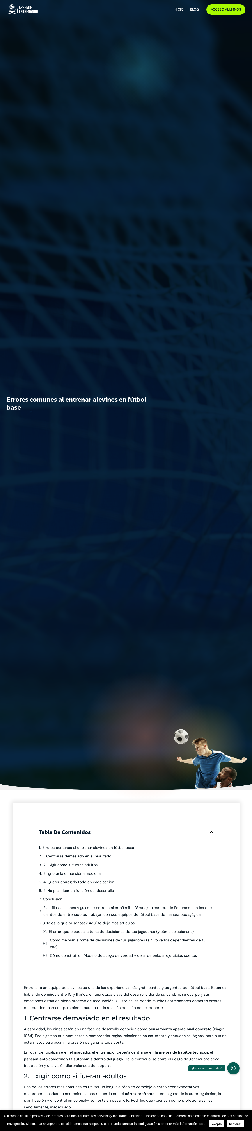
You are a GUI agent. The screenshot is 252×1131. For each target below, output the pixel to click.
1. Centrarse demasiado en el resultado (77, 856)
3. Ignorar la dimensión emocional (72, 873)
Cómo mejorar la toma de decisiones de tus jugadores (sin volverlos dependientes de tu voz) (128, 943)
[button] (211, 832)
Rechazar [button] (235, 1124)
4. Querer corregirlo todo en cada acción (78, 882)
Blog (194, 9)
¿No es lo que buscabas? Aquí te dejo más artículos (89, 923)
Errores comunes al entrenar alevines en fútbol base (88, 847)
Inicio (179, 9)
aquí (202, 1123)
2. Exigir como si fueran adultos (70, 864)
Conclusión (52, 899)
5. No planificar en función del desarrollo (78, 890)
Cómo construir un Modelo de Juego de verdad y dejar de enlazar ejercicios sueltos (123, 955)
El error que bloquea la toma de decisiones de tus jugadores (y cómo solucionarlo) (121, 931)
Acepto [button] (217, 1124)
